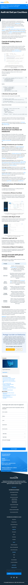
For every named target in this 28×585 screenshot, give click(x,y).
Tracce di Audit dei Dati (7, 383)
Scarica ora (19, 349)
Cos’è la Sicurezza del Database (8, 386)
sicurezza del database (10, 27)
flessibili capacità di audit (16, 153)
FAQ (14, 557)
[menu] (26, 2)
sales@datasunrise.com (6, 460)
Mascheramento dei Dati (14, 497)
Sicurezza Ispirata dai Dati (14, 512)
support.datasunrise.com (6, 464)
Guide (14, 554)
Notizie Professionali (14, 544)
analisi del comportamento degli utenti (18, 162)
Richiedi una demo (10, 349)
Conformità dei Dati (14, 507)
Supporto (14, 565)
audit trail (10, 32)
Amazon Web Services (14, 524)
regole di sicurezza (7, 162)
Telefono (3, 416)
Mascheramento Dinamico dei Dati (9, 378)
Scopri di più (5, 372)
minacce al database (13, 165)
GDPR (24, 172)
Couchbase (6, 29)
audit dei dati (17, 23)
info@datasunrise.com (6, 455)
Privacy (20, 483)
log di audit (17, 49)
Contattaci (14, 539)
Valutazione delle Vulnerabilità (14, 509)
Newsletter (14, 567)
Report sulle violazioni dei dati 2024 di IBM (17, 31)
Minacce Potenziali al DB (14, 547)
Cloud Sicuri (14, 519)
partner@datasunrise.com (6, 469)
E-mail (3, 420)
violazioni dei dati (13, 267)
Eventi (14, 534)
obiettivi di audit (6, 124)
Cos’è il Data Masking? (7, 377)
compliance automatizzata (6, 140)
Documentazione (14, 559)
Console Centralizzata (14, 562)
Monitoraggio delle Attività (14, 492)
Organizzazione (4, 424)
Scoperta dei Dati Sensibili (14, 504)
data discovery (20, 180)
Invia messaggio (14, 448)
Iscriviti (9, 573)
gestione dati (9, 180)
